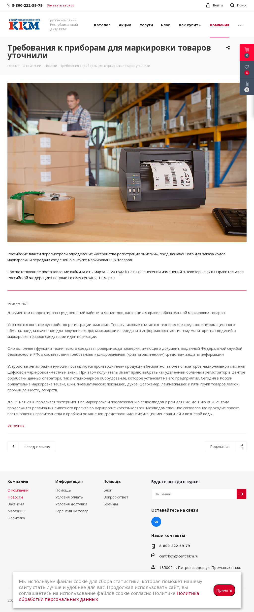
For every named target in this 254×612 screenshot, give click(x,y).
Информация (69, 481)
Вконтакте (156, 522)
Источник (15, 425)
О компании (18, 490)
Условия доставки (71, 503)
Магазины (16, 510)
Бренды (110, 503)
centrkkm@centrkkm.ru (178, 556)
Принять (224, 590)
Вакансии (15, 503)
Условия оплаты (69, 497)
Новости (15, 497)
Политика (16, 517)
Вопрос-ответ (115, 497)
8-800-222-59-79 (174, 545)
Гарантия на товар (72, 510)
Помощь (63, 490)
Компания (17, 481)
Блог (107, 490)
